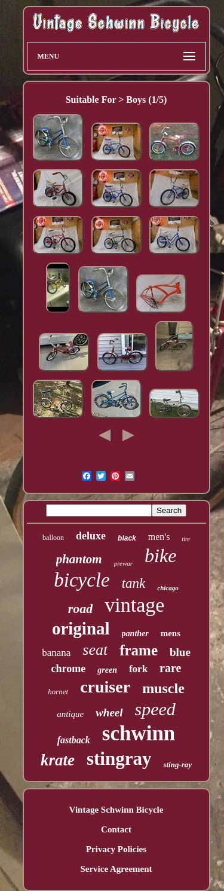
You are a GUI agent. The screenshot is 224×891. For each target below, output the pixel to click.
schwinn (139, 733)
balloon (53, 537)
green (107, 670)
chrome (68, 669)
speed (155, 709)
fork (138, 669)
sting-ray (177, 764)
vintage (134, 605)
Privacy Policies (116, 849)
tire (186, 539)
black (127, 538)
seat (95, 649)
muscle (163, 688)
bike (160, 555)
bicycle (81, 580)
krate (58, 760)
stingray (119, 758)
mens (170, 633)
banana (56, 652)
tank (134, 583)
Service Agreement (116, 869)
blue (180, 652)
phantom (79, 559)
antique (70, 714)
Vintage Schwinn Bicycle (116, 809)
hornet (58, 691)
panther (135, 633)
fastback (73, 740)
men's (159, 537)
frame (138, 650)
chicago (167, 587)
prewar (123, 563)
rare (170, 668)
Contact (116, 829)
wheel (109, 712)
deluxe (91, 536)
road (80, 608)
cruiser (105, 687)
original (81, 628)
